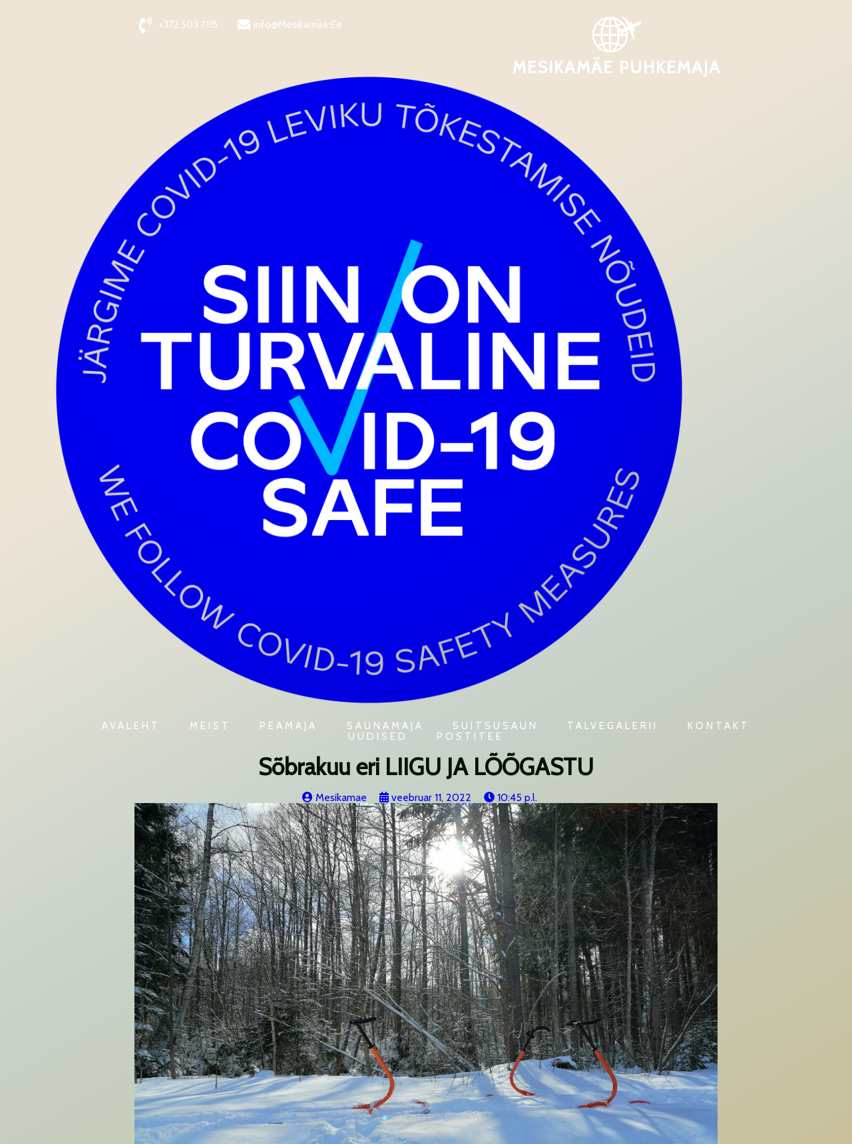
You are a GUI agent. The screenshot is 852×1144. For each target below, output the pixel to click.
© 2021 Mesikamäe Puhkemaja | (83, 1131)
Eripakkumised (216, 959)
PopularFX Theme (197, 1131)
